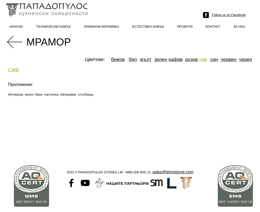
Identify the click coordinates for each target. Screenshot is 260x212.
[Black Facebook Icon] (71, 182)
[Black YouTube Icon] (85, 182)
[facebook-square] (206, 15)
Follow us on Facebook (229, 15)
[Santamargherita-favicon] (157, 183)
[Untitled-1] (99, 182)
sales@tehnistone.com (172, 172)
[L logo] (171, 183)
